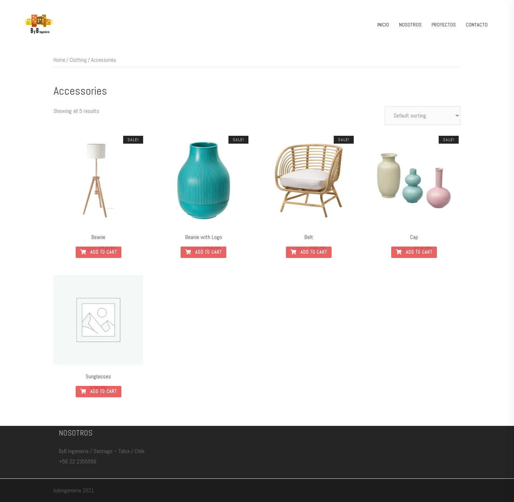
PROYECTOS (444, 24)
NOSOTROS (410, 24)
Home (59, 60)
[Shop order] (422, 115)
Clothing (78, 60)
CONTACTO (477, 24)
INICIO (383, 24)
